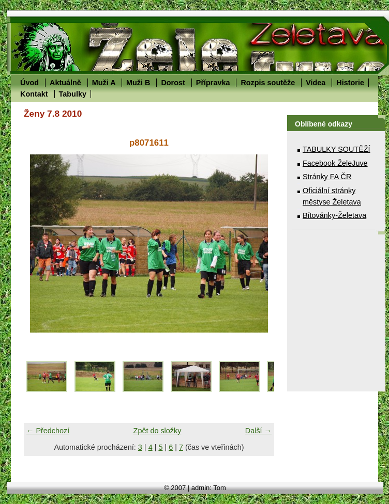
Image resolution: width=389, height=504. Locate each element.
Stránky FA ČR (327, 176)
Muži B (138, 82)
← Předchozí (47, 431)
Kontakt (34, 94)
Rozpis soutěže (268, 82)
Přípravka (213, 82)
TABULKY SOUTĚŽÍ (336, 149)
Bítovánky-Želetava (334, 215)
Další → (258, 431)
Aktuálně (65, 82)
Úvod (29, 82)
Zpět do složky (157, 431)
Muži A (103, 82)
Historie (350, 82)
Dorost (173, 82)
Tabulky (72, 94)
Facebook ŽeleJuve (335, 163)
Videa (315, 82)
